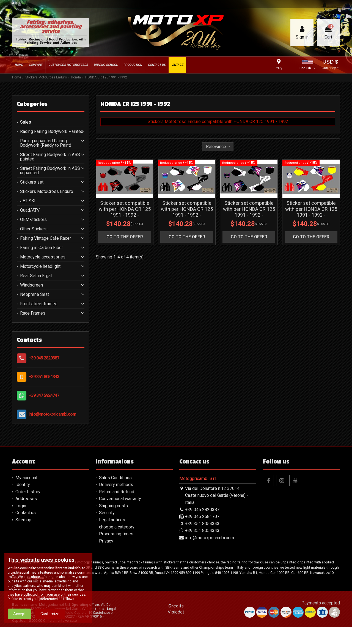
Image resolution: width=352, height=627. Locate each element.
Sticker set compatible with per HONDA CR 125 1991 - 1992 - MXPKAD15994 (187, 212)
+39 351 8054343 (44, 376)
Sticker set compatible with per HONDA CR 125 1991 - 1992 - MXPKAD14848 (311, 212)
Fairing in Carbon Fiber (41, 248)
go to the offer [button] (124, 236)
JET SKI (27, 201)
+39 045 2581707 (202, 516)
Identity (22, 484)
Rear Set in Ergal (36, 276)
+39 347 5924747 (44, 395)
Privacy (106, 541)
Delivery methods (116, 484)
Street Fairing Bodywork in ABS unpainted (50, 170)
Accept (19, 617)
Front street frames (38, 304)
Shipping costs (113, 505)
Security (107, 512)
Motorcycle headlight (40, 266)
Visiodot (176, 612)
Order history (27, 491)
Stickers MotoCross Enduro (46, 191)
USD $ (330, 65)
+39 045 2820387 (44, 358)
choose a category (116, 527)
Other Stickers (34, 229)
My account (26, 477)
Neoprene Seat (34, 294)
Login (20, 505)
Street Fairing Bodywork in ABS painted (50, 156)
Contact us (25, 512)
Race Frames (32, 313)
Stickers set (31, 182)
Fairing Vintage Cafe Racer (45, 238)
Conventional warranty (120, 498)
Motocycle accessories (42, 257)
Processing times (116, 533)
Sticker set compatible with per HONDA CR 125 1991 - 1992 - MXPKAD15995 (125, 212)
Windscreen (31, 285)
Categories (32, 104)
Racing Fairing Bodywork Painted (51, 131)
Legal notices (112, 519)
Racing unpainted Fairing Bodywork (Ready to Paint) (45, 143)
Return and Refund (116, 491)
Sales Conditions (115, 477)
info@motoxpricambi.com (52, 414)
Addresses (26, 498)
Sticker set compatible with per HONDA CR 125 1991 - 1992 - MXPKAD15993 (249, 212)
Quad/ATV (30, 210)
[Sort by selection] (218, 146)
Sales (25, 122)
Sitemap (23, 519)
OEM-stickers (33, 219)
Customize (49, 617)
